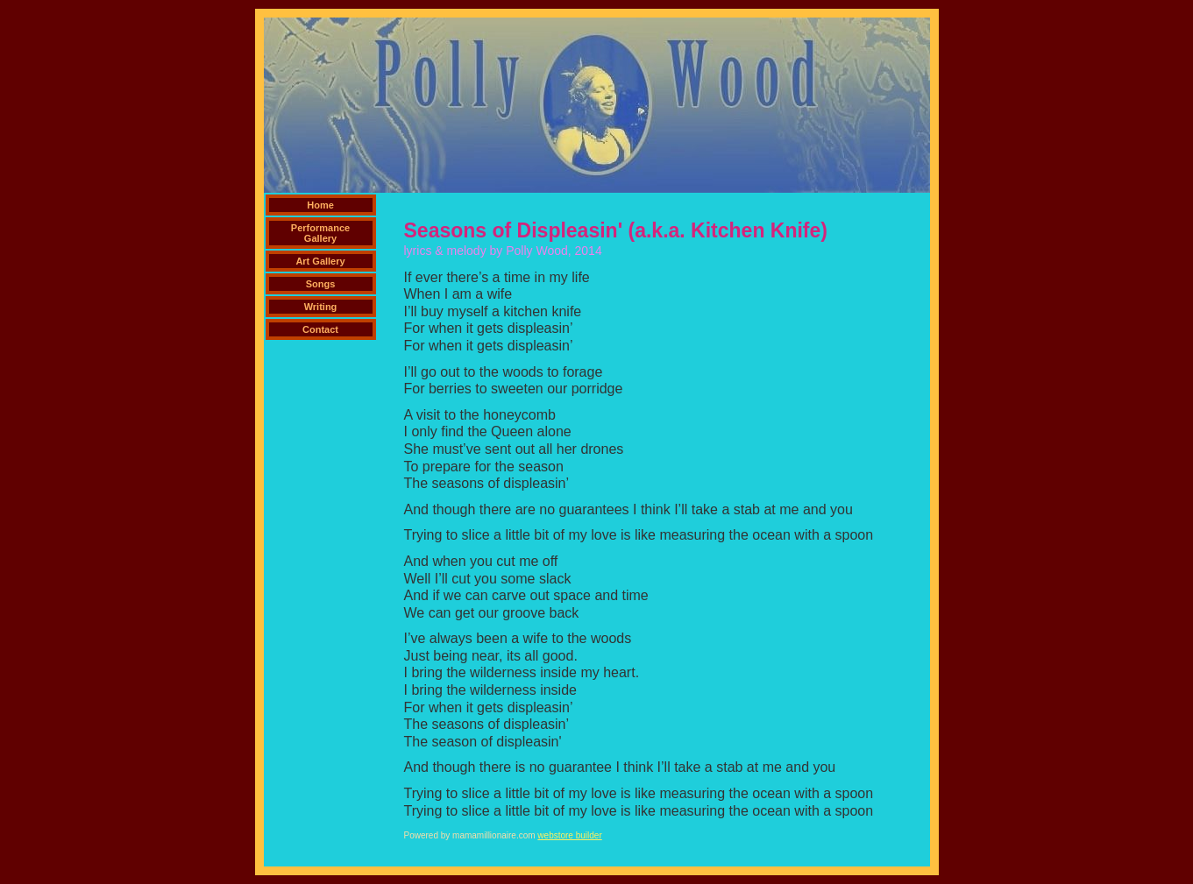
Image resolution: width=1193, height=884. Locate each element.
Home (320, 205)
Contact (320, 329)
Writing (320, 306)
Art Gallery (319, 261)
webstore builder (569, 835)
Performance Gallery (320, 233)
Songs (321, 284)
